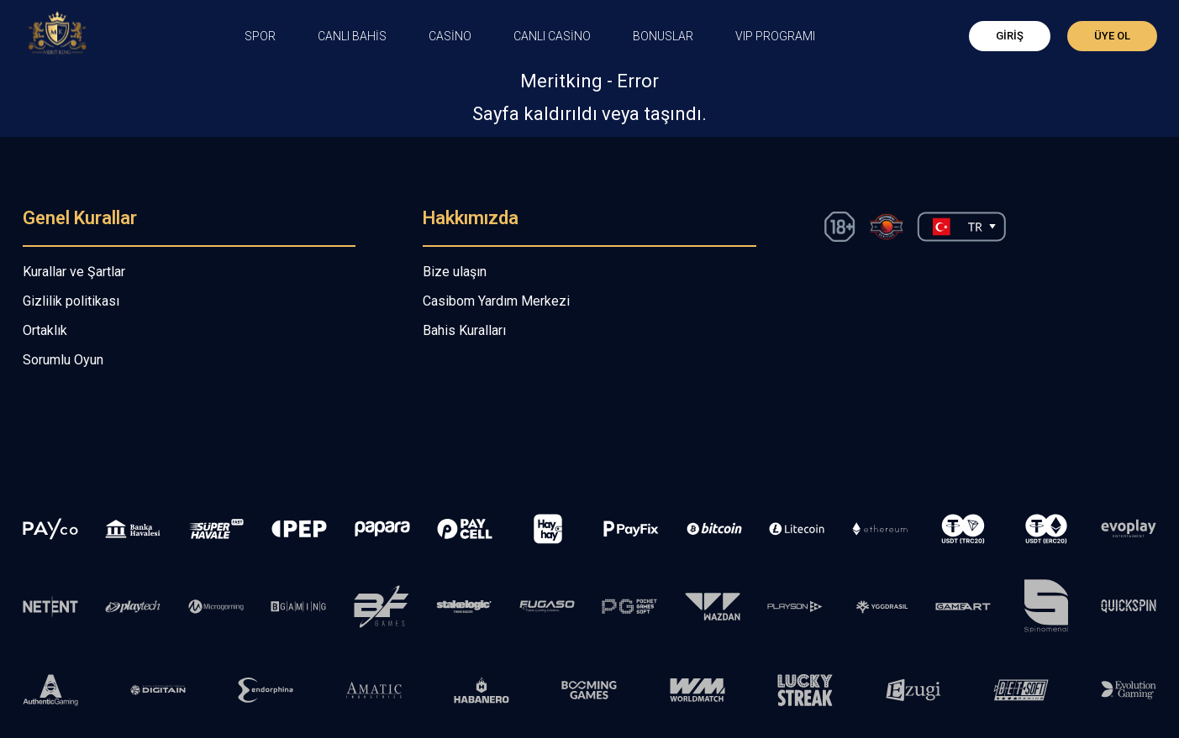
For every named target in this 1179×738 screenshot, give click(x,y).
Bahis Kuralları (464, 330)
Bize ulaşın (455, 272)
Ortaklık (45, 330)
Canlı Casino (552, 36)
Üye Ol (1112, 35)
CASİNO (450, 36)
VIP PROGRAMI (775, 36)
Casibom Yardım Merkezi (496, 301)
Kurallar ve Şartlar (74, 272)
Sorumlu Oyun (63, 360)
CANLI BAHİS (352, 36)
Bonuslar (663, 36)
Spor (260, 36)
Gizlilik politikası (71, 301)
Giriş (1010, 35)
